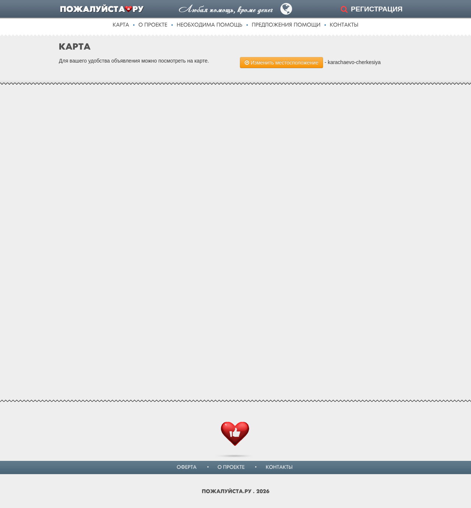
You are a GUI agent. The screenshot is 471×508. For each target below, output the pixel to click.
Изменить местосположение (281, 63)
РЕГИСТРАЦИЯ (377, 9)
